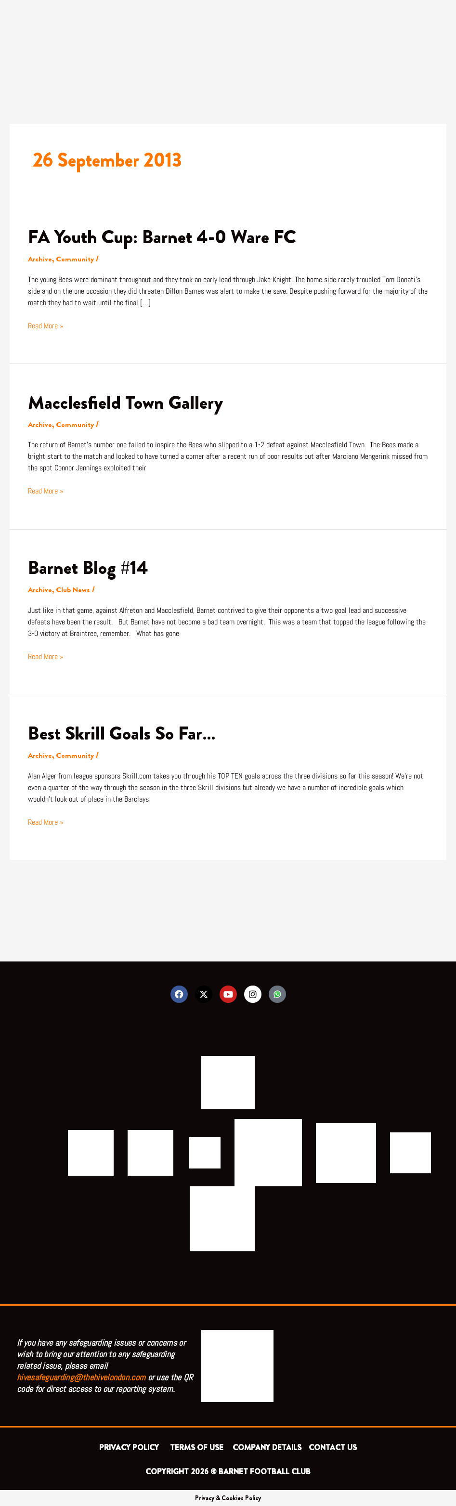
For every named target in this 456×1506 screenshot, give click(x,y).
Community (75, 258)
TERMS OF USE (197, 1447)
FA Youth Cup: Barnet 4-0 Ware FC (164, 236)
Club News (73, 589)
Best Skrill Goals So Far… (124, 732)
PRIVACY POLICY (131, 1447)
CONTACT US (333, 1447)
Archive (40, 258)
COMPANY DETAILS (267, 1447)
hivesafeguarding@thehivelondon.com (81, 1376)
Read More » (46, 325)
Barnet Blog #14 (89, 567)
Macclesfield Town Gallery (127, 401)
